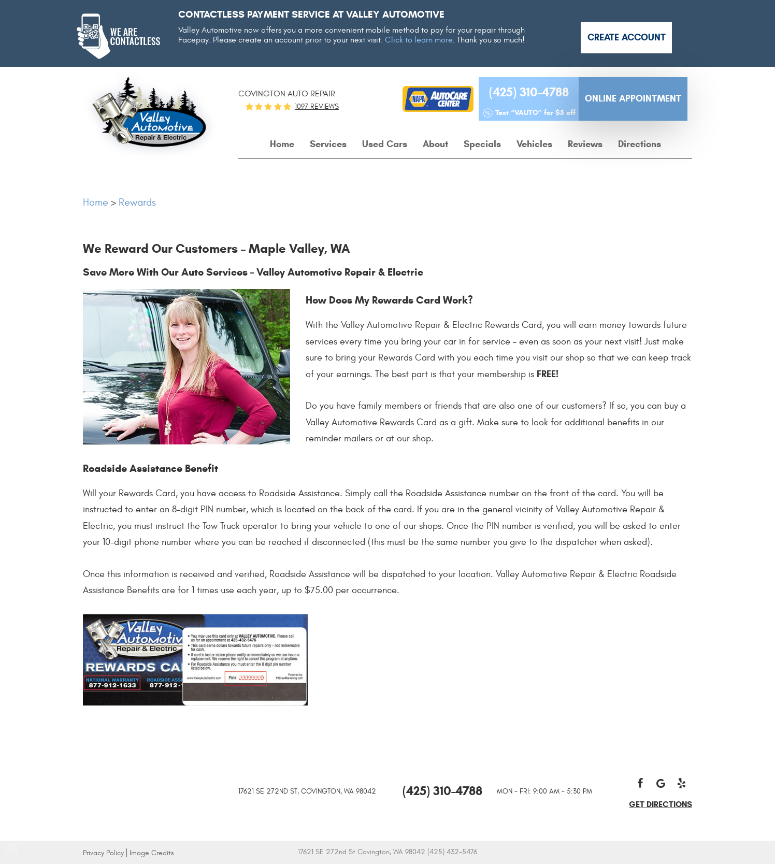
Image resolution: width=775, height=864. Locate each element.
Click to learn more (419, 40)
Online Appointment (633, 98)
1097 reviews (317, 106)
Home (282, 144)
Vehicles (534, 144)
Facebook (640, 783)
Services (328, 144)
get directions (660, 804)
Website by (553, 853)
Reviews (585, 144)
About (435, 144)
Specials (482, 144)
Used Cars (384, 144)
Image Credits (152, 852)
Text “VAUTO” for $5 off (535, 112)
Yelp (681, 783)
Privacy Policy (103, 852)
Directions (639, 144)
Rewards (137, 202)
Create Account (626, 37)
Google (661, 783)
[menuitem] (282, 144)
